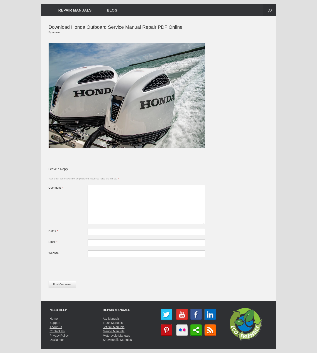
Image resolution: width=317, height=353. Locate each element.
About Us (56, 327)
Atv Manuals (111, 318)
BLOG (112, 10)
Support (55, 322)
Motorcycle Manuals (116, 335)
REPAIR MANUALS (75, 10)
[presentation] (82, 270)
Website (54, 253)
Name (53, 230)
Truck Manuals (113, 322)
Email (53, 241)
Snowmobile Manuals (117, 339)
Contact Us (57, 331)
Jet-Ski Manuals (114, 327)
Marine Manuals (114, 331)
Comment (56, 187)
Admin (56, 32)
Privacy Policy (59, 335)
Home (54, 318)
